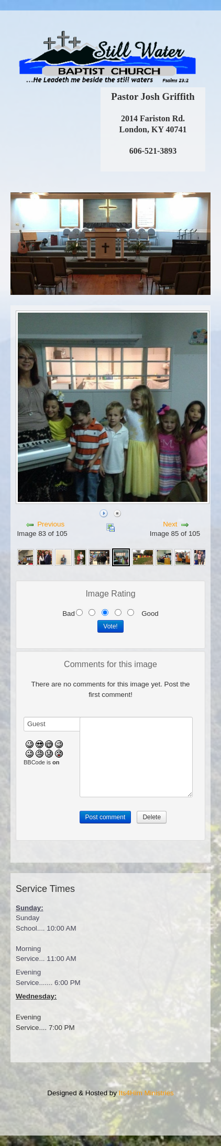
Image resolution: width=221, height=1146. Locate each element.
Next (170, 524)
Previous (50, 524)
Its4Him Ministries (146, 1093)
